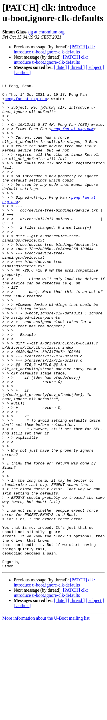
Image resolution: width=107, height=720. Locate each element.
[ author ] (22, 72)
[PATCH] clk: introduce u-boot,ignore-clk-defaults (54, 49)
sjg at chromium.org (46, 31)
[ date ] (60, 67)
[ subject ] (95, 67)
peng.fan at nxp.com (26, 102)
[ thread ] (76, 67)
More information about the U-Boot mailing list (46, 715)
